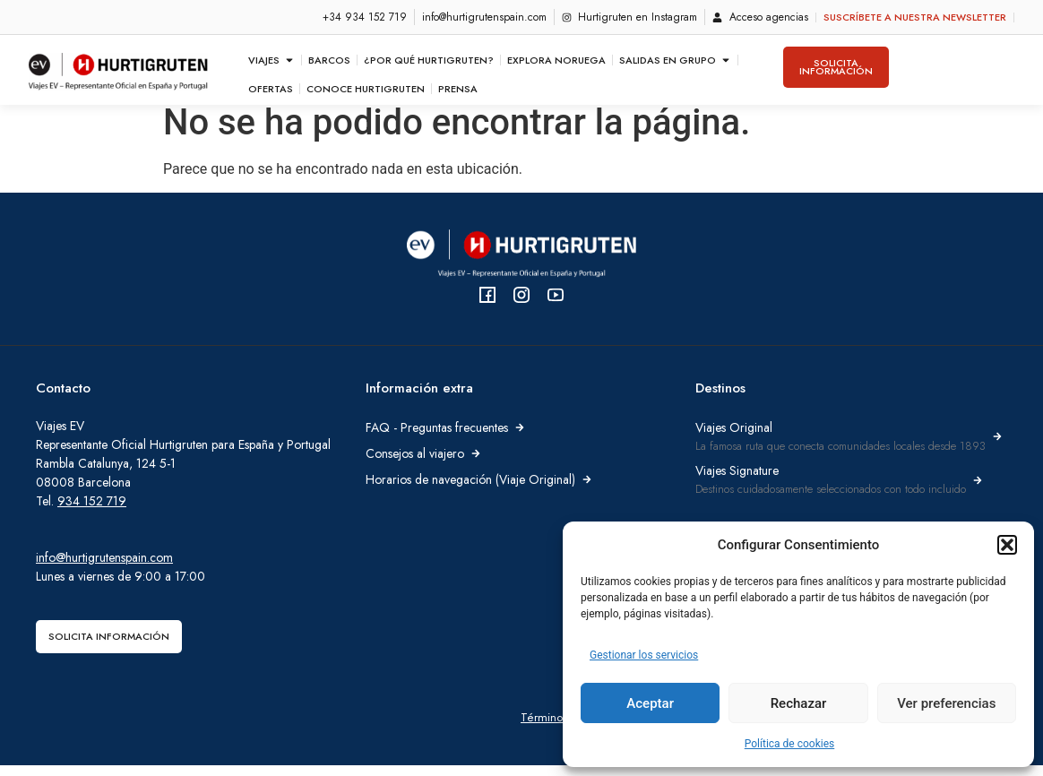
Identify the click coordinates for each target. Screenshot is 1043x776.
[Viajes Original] (997, 447)
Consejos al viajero (415, 464)
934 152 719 (91, 512)
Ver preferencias (946, 703)
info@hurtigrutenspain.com (104, 568)
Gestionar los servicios (644, 655)
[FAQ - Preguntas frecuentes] (519, 438)
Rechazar (799, 703)
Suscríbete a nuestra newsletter (914, 17)
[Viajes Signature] (977, 491)
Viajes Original (733, 438)
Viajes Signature (737, 481)
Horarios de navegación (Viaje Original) (470, 490)
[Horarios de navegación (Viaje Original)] (586, 490)
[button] (1007, 545)
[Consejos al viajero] (475, 464)
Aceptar (650, 703)
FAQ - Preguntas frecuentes (437, 438)
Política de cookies (790, 743)
